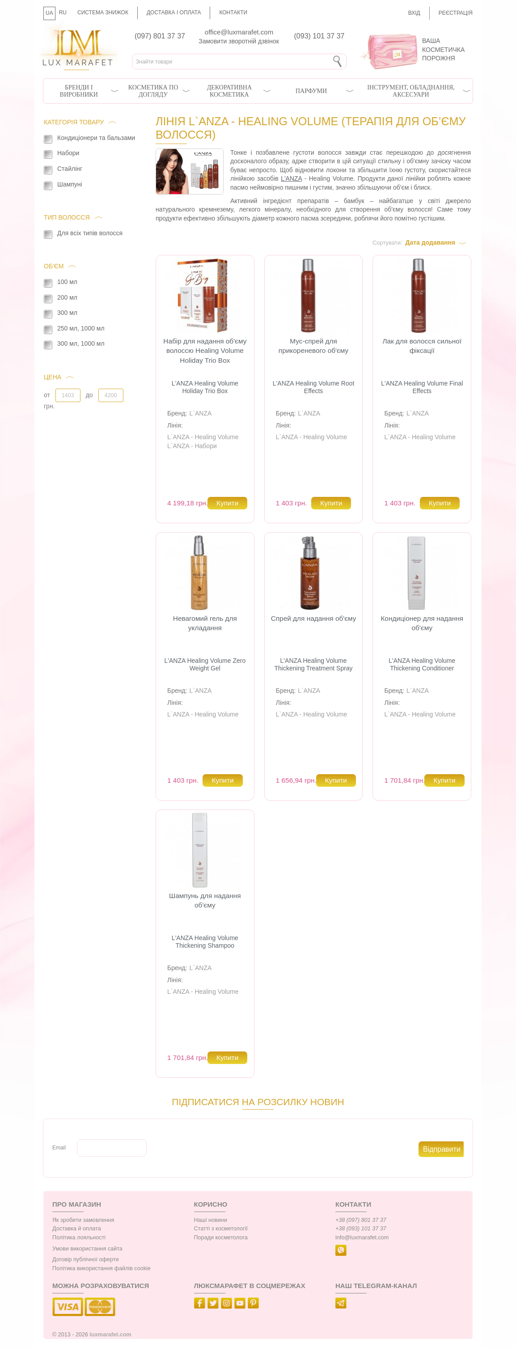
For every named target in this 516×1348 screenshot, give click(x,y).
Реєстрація (456, 13)
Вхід (414, 13)
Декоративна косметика (229, 91)
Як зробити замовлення (83, 1220)
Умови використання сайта (87, 1249)
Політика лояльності (79, 1237)
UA (49, 13)
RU (63, 12)
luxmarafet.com (110, 1334)
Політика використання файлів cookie (101, 1268)
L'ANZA (291, 178)
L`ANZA (201, 413)
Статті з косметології (221, 1228)
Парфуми (311, 91)
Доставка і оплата (174, 12)
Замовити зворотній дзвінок (239, 41)
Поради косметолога (221, 1237)
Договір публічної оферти (85, 1259)
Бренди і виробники (79, 91)
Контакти (233, 12)
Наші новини (210, 1220)
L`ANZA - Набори (192, 445)
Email (59, 1148)
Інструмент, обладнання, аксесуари (411, 91)
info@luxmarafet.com (362, 1237)
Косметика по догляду (153, 91)
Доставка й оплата (76, 1228)
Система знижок (102, 12)
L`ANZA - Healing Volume (203, 437)
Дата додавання (430, 242)
